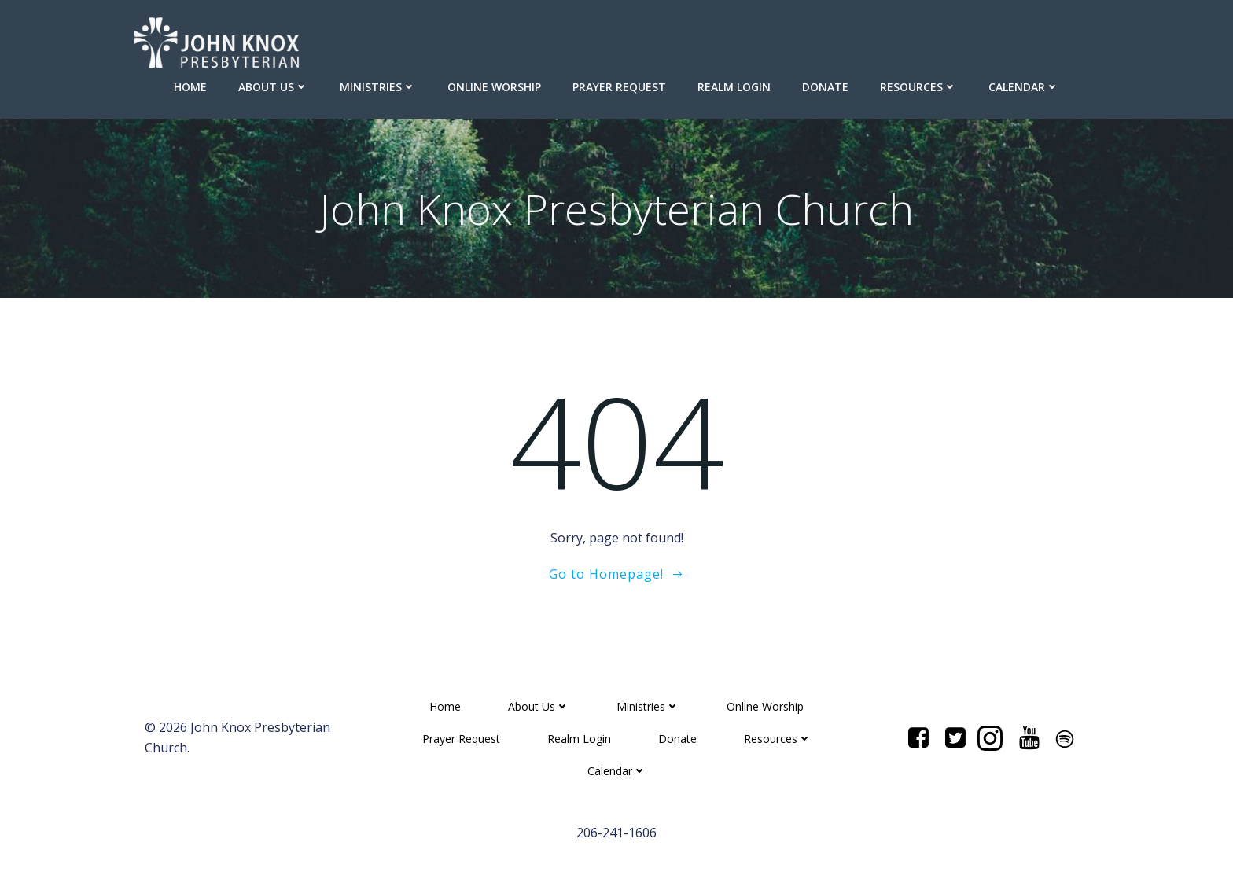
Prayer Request (619, 86)
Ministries (378, 86)
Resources (918, 86)
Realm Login (734, 86)
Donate (825, 86)
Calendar (1023, 86)
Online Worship (494, 86)
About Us (273, 86)
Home (190, 86)
